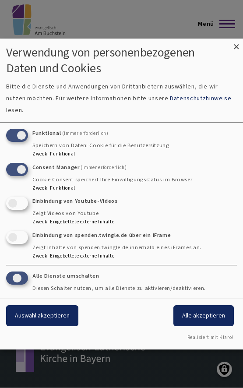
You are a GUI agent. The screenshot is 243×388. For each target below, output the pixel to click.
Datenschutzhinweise (200, 98)
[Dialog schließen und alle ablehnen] (236, 44)
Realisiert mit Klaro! (210, 337)
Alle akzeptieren (203, 315)
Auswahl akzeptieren (42, 315)
